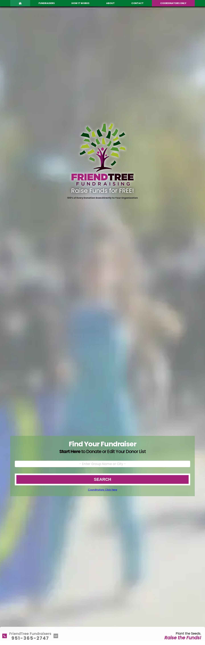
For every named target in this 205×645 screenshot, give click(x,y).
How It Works (80, 3)
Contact (137, 3)
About (110, 3)
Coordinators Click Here (102, 489)
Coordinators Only (173, 3)
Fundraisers (47, 3)
